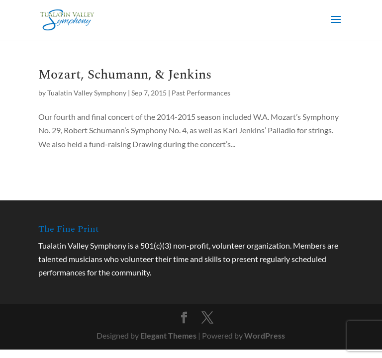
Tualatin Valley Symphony (86, 93)
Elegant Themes (168, 335)
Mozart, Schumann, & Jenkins (124, 75)
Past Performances (201, 93)
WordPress (264, 335)
